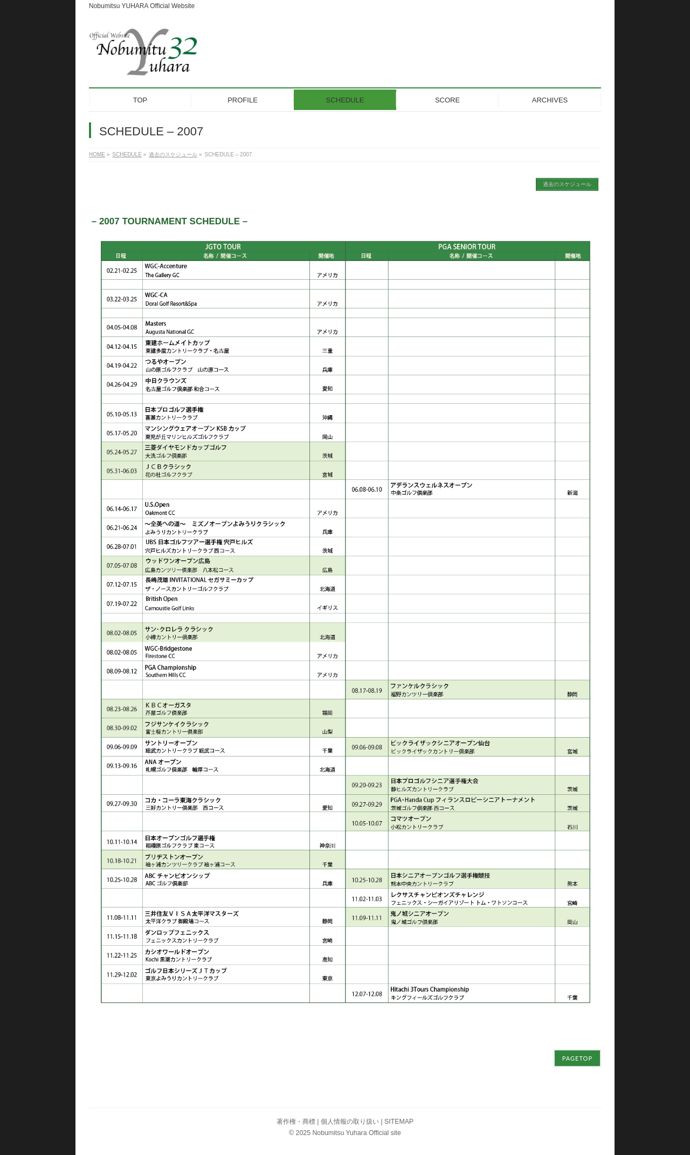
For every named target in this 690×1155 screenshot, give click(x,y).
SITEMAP (398, 1121)
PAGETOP (577, 1058)
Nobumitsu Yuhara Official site (356, 1133)
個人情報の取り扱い (350, 1121)
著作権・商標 (296, 1121)
